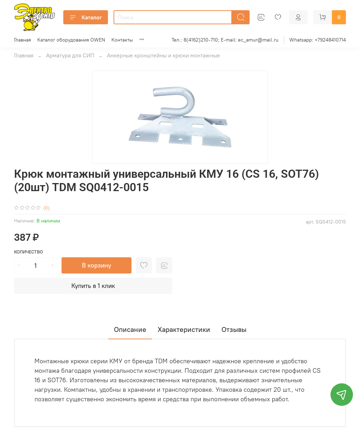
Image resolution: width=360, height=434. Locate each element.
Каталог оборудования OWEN (71, 40)
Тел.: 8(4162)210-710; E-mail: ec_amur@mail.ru (225, 40)
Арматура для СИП (70, 55)
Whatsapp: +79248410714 (317, 40)
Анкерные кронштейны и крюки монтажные (163, 55)
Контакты (122, 40)
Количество (28, 251)
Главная (22, 40)
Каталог (85, 17)
